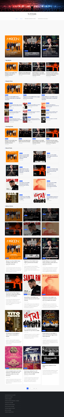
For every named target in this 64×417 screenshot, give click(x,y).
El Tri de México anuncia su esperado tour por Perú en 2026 (52, 198)
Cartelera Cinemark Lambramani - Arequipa (12, 400)
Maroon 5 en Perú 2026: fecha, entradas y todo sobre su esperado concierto (13, 53)
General (8, 49)
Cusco (21, 18)
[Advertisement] (32, 26)
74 (34, 388)
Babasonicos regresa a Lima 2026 (51, 118)
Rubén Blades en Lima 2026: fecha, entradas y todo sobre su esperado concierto (50, 53)
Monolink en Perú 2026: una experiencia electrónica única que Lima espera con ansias (52, 105)
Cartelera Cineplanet (8, 398)
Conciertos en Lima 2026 (43, 18)
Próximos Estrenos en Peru (31, 18)
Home (17, 18)
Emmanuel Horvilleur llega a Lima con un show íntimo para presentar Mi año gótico (52, 74)
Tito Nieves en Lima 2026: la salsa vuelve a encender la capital (24, 198)
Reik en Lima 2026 (8, 410)
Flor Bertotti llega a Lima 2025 (10, 408)
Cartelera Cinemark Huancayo (10, 404)
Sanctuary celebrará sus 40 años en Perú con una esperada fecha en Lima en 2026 (34, 119)
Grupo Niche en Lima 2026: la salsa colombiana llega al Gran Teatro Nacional (52, 112)
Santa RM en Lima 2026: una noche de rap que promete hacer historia (24, 184)
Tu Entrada (32, 14)
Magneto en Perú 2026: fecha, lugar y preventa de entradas (52, 156)
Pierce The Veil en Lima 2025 (9, 406)
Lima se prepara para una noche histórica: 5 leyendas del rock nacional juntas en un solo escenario (15, 119)
